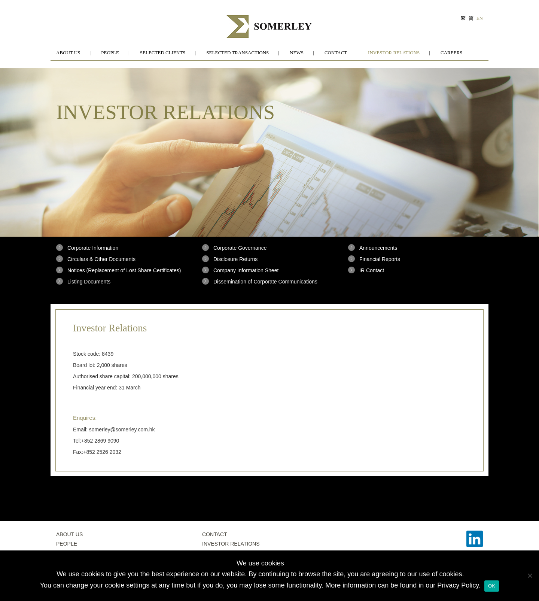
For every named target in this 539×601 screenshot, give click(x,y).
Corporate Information (92, 248)
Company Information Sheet (245, 270)
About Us (68, 52)
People (110, 52)
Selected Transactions (237, 52)
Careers (452, 52)
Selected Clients (163, 52)
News (297, 52)
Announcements (378, 248)
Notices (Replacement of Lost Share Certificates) (124, 270)
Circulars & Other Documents (101, 259)
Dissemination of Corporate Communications (265, 282)
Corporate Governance (240, 248)
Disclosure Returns (235, 259)
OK (491, 586)
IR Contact (371, 270)
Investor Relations (394, 52)
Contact (336, 52)
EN (479, 18)
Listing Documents (88, 282)
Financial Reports (379, 259)
